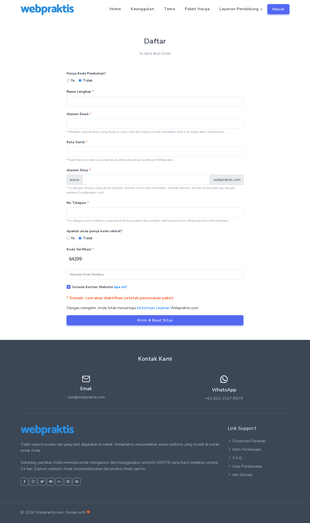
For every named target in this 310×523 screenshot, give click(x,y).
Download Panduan (247, 441)
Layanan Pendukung (239, 9)
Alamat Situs (79, 170)
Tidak (88, 80)
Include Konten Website (99, 287)
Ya (73, 80)
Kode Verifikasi (80, 249)
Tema (169, 9)
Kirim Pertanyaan (244, 449)
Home (115, 9)
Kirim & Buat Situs (155, 320)
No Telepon (78, 203)
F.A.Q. (235, 458)
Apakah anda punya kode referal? (94, 231)
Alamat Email (79, 114)
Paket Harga (197, 9)
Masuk (278, 9)
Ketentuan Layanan (153, 308)
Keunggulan (142, 9)
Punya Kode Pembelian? (86, 73)
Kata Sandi (77, 142)
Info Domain (240, 475)
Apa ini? (120, 287)
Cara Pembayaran (245, 466)
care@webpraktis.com (86, 397)
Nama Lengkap (80, 91)
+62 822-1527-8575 (224, 398)
